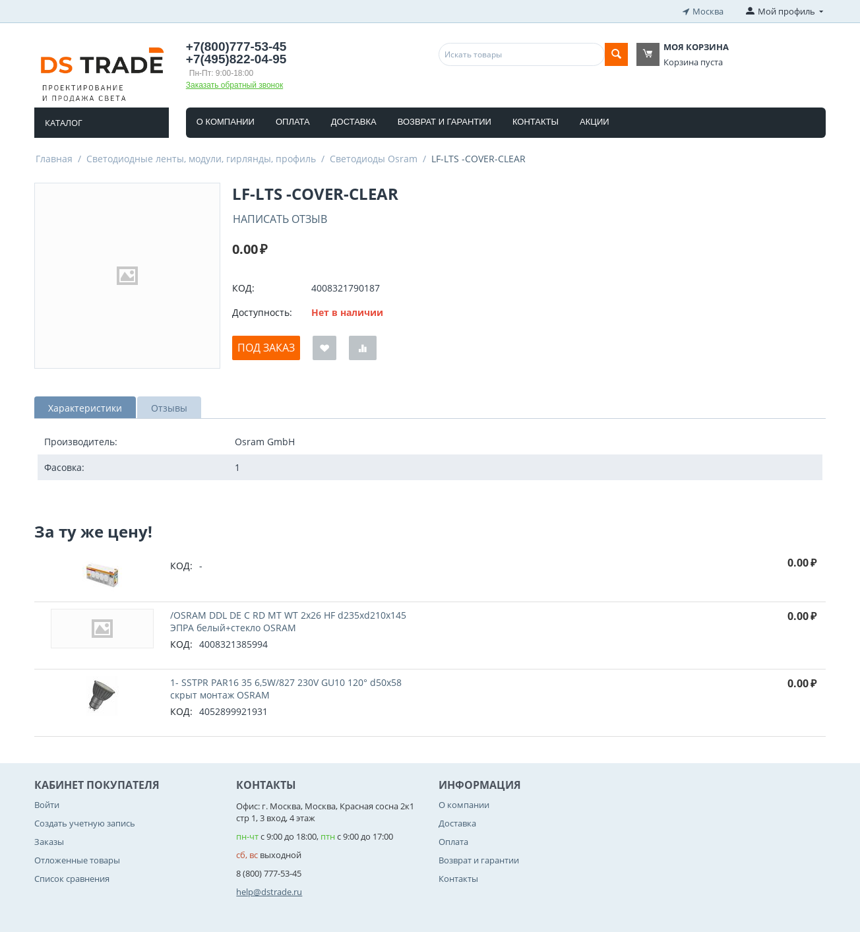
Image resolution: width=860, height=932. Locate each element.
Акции (594, 121)
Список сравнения (71, 879)
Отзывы (169, 407)
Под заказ (266, 347)
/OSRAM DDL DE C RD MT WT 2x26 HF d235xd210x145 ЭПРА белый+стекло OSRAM (288, 620)
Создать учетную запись (84, 823)
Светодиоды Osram (373, 158)
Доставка (354, 121)
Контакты (535, 121)
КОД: (243, 288)
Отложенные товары (77, 860)
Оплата (293, 121)
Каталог (63, 122)
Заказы (49, 842)
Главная (54, 158)
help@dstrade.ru (269, 892)
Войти (46, 804)
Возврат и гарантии (444, 121)
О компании (226, 121)
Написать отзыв (280, 218)
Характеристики (85, 407)
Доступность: (262, 312)
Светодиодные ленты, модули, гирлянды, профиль (201, 158)
